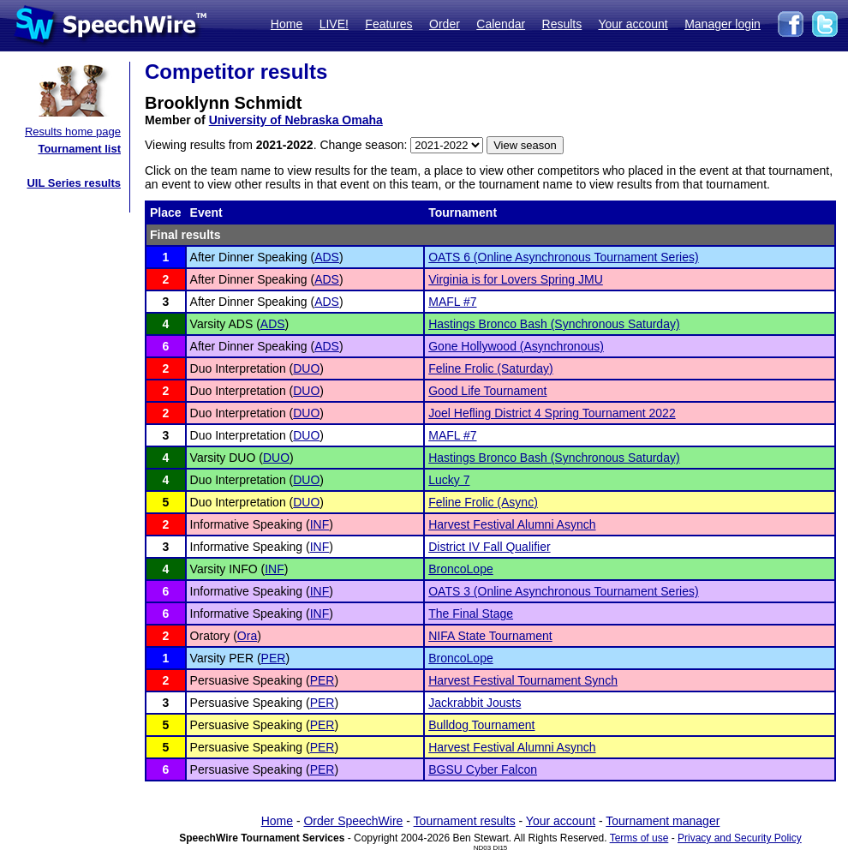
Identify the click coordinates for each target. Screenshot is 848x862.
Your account (632, 24)
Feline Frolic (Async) (483, 502)
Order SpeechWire (353, 821)
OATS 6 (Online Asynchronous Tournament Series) (563, 257)
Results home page (73, 131)
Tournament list (79, 148)
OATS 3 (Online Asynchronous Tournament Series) (563, 591)
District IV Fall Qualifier (489, 547)
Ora (247, 636)
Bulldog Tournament (481, 725)
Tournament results (465, 821)
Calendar (500, 24)
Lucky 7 (448, 480)
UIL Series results (74, 183)
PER (273, 658)
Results (562, 24)
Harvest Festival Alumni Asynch (511, 524)
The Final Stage (470, 613)
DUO (306, 368)
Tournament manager (663, 821)
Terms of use (639, 838)
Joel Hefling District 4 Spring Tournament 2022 (551, 413)
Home (286, 24)
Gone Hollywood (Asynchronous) (516, 346)
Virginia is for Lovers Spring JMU (515, 279)
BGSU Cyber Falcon (482, 769)
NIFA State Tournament (490, 636)
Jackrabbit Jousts (474, 702)
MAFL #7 (452, 301)
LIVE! (334, 24)
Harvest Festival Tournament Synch (523, 680)
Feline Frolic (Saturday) (490, 368)
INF (320, 524)
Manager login (722, 24)
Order (444, 24)
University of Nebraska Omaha (296, 120)
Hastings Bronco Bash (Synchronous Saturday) (553, 324)
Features (388, 24)
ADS (326, 257)
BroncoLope (460, 569)
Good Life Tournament (487, 391)
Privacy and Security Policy (740, 838)
